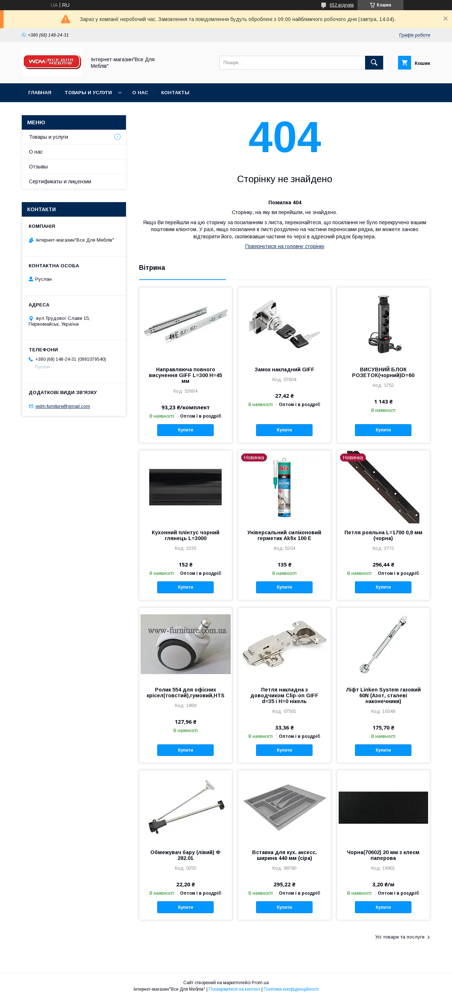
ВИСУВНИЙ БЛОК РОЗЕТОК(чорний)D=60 (383, 372)
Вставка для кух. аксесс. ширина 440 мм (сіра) (284, 855)
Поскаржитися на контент (234, 989)
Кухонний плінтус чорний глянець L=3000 (185, 535)
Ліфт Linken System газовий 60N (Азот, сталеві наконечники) (383, 695)
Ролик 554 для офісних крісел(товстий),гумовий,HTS (186, 692)
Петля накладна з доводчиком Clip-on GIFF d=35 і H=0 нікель (284, 695)
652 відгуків (342, 5)
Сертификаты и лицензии (60, 181)
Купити (185, 429)
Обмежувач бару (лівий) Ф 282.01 (185, 855)
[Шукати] (374, 63)
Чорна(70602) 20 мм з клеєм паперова (383, 855)
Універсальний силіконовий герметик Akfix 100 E (284, 535)
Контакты (175, 92)
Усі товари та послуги (399, 937)
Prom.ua (260, 982)
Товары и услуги (88, 92)
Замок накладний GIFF (284, 369)
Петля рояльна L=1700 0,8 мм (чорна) (383, 535)
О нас (140, 92)
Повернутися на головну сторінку (285, 246)
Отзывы (38, 167)
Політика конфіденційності (291, 989)
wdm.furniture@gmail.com (62, 406)
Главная (39, 92)
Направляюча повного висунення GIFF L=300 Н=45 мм (185, 375)
